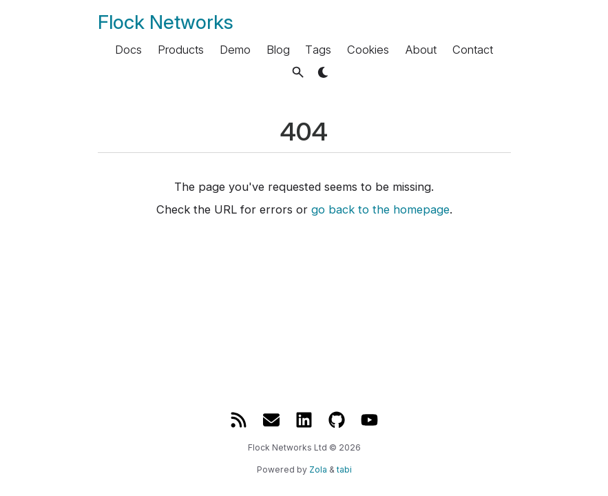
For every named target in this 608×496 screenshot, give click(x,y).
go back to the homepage (380, 209)
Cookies (368, 49)
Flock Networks (165, 22)
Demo (235, 49)
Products (181, 49)
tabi (344, 469)
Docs (128, 49)
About (421, 49)
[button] (298, 72)
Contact (472, 49)
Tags (318, 49)
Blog (278, 49)
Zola (318, 469)
